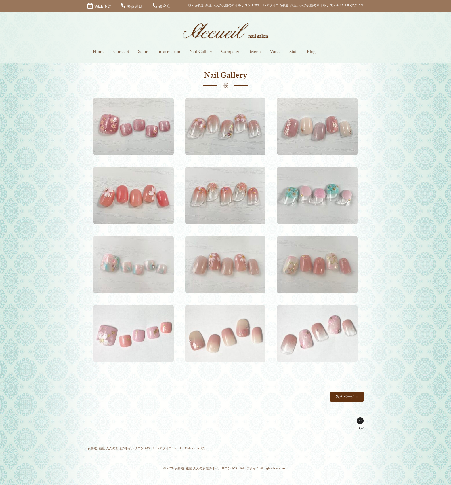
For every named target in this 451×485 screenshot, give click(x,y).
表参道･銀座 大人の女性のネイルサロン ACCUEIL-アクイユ (129, 448)
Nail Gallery (187, 448)
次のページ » (347, 397)
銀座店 (164, 6)
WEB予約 (103, 6)
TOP (360, 428)
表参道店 (135, 6)
